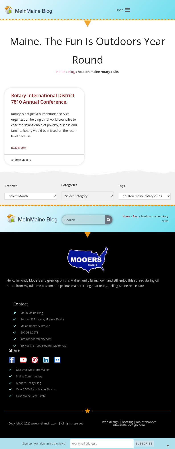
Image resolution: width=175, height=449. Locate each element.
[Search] (108, 219)
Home (61, 71)
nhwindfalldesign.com (129, 425)
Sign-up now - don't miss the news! (49, 443)
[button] (120, 10)
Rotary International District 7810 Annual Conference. (42, 98)
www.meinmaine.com (44, 423)
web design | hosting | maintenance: (129, 422)
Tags (121, 186)
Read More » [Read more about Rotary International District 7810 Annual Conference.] (19, 148)
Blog (72, 71)
